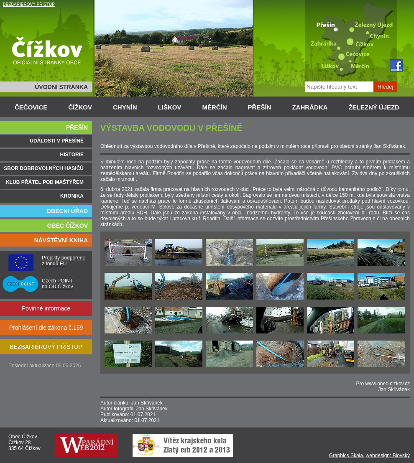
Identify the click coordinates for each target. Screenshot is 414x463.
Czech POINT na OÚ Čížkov (57, 284)
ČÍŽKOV (80, 107)
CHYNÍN (125, 107)
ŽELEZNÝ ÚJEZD (373, 107)
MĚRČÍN (214, 107)
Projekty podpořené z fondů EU (63, 261)
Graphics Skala (346, 455)
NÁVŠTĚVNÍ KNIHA (61, 240)
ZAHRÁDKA (309, 107)
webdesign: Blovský (388, 455)
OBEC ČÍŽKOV (67, 225)
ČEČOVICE (31, 107)
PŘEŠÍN (259, 107)
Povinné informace (46, 308)
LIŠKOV (169, 107)
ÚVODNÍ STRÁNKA (61, 87)
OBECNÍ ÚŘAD (67, 211)
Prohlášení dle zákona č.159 (46, 327)
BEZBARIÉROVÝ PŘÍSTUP (29, 4)
